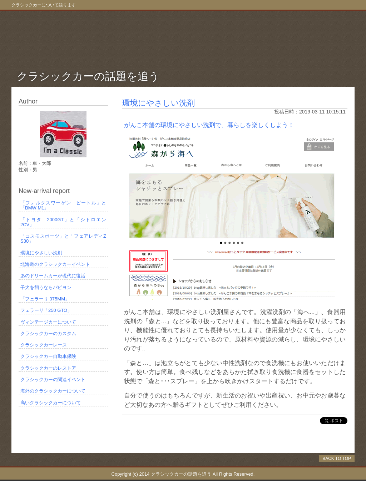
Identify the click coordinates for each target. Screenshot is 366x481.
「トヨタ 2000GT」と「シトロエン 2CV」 (64, 222)
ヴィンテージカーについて (48, 322)
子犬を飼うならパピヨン (45, 287)
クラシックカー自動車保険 (48, 356)
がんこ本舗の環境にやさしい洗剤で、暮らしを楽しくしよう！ (209, 125)
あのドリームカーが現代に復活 (52, 275)
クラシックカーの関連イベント (52, 379)
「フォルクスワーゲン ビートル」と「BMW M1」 (63, 206)
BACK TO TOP (336, 458)
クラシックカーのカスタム (48, 333)
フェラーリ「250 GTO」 (46, 310)
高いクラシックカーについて (50, 402)
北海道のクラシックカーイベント (55, 264)
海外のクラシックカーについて (52, 391)
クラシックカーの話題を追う (88, 76)
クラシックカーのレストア (48, 368)
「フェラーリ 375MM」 (45, 299)
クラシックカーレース (43, 345)
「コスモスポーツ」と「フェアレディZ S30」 (64, 239)
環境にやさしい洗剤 (158, 102)
